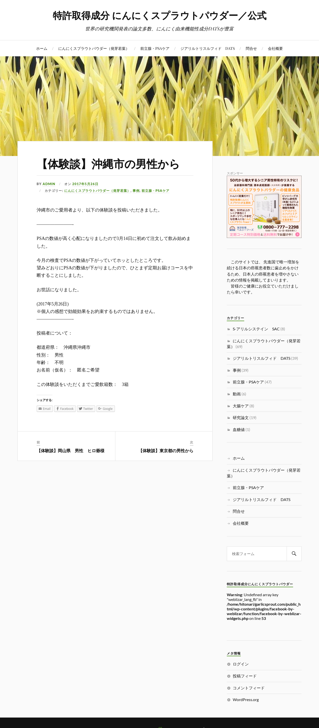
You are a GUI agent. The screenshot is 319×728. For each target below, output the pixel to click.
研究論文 (241, 417)
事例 (136, 191)
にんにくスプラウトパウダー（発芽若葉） (93, 48)
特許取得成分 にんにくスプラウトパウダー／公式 (159, 15)
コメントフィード (249, 687)
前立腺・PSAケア (154, 48)
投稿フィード (245, 675)
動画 (237, 393)
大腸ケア (241, 405)
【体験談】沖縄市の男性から (108, 163)
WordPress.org (246, 699)
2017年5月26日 (85, 184)
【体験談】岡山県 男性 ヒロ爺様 (70, 450)
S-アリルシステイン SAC (256, 328)
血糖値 (239, 429)
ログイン (241, 663)
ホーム (41, 48)
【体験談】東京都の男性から (165, 450)
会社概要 (275, 48)
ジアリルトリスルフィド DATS (207, 48)
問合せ (251, 48)
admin (49, 184)
